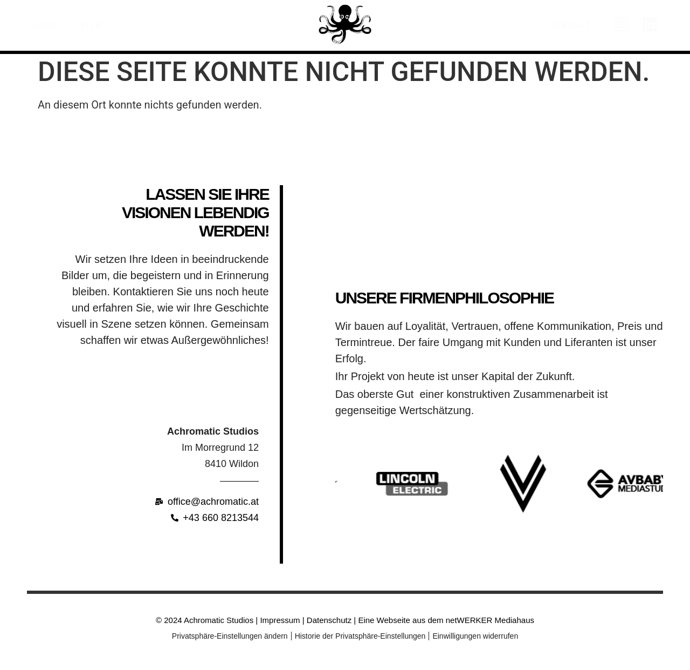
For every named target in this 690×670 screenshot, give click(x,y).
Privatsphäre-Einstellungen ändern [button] (230, 636)
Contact (569, 25)
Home (45, 25)
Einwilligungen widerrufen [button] (475, 636)
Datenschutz (328, 620)
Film (94, 25)
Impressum (280, 620)
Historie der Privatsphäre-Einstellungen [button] (360, 636)
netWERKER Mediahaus (490, 620)
